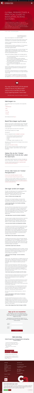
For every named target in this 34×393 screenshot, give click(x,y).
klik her (10, 358)
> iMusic (6, 110)
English (31, 0)
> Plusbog (7, 113)
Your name (8, 324)
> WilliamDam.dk (8, 106)
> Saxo (6, 108)
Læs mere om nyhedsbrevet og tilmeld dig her (18, 76)
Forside (6, 31)
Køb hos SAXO (7, 352)
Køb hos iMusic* (14, 352)
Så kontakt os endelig (13, 144)
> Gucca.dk (7, 112)
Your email (8, 327)
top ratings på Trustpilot (22, 160)
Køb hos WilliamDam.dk (9, 350)
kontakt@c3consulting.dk (19, 134)
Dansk (29, 0)
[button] (18, 0)
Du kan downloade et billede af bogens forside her (14, 176)
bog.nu (14, 116)
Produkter (8, 31)
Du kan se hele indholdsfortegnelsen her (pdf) (13, 175)
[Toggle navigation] (31, 3)
